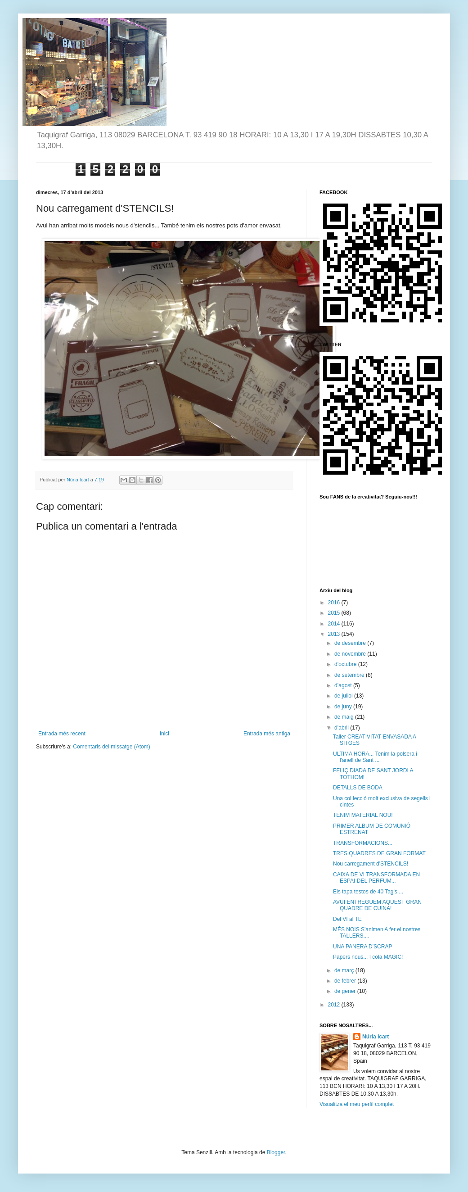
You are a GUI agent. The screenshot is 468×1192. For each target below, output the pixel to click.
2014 (335, 624)
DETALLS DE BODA (357, 787)
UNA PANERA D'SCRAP (362, 946)
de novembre (350, 654)
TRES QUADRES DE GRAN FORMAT (379, 853)
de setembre (350, 675)
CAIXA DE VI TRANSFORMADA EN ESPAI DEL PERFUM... (376, 877)
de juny (343, 706)
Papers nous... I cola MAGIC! (368, 957)
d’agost (343, 685)
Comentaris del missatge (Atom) (111, 746)
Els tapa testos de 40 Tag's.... (368, 891)
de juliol (344, 696)
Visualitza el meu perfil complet (357, 1104)
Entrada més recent (62, 733)
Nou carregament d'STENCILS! (370, 864)
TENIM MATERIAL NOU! (363, 815)
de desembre (350, 643)
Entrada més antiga (266, 733)
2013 (335, 634)
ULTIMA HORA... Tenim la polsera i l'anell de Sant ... (375, 757)
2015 (335, 613)
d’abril (342, 728)
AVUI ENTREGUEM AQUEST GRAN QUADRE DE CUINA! (377, 905)
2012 (335, 1005)
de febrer (345, 981)
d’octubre (346, 664)
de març (345, 970)
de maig (344, 717)
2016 (335, 602)
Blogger (276, 1152)
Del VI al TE (347, 919)
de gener (345, 991)
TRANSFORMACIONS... (362, 843)
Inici (164, 733)
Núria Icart (375, 1036)
